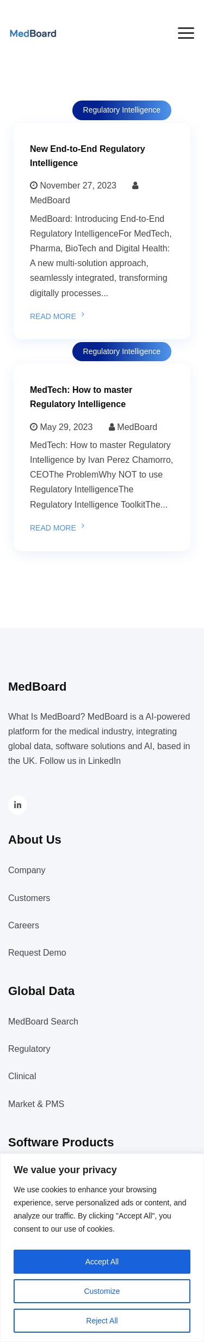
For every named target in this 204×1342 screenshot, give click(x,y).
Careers (23, 925)
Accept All (102, 1261)
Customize (102, 1291)
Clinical (22, 1076)
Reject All (102, 1320)
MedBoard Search (43, 1021)
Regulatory (29, 1048)
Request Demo (37, 952)
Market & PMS (36, 1104)
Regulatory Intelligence (121, 109)
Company (26, 870)
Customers (29, 898)
